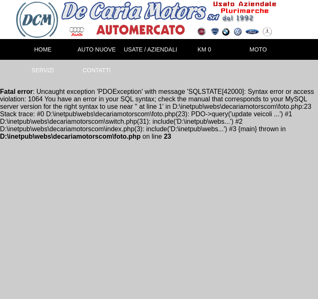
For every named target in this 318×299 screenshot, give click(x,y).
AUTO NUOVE (96, 49)
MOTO (258, 49)
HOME (42, 49)
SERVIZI (42, 70)
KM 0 (204, 49)
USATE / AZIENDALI (150, 49)
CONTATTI (96, 70)
